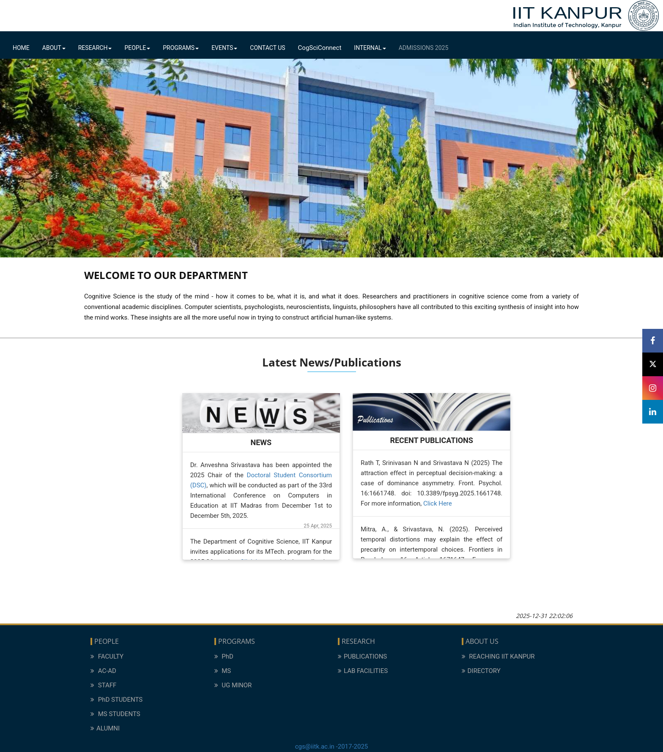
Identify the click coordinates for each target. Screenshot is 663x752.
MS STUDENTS (115, 714)
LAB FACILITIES (363, 671)
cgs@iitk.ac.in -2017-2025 (331, 746)
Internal (370, 47)
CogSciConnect (320, 48)
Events (224, 47)
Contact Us (267, 47)
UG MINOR (233, 685)
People (137, 47)
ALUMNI (105, 728)
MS (222, 671)
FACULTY (106, 656)
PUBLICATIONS (362, 656)
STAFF (103, 685)
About (54, 47)
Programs (181, 47)
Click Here (437, 503)
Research (95, 47)
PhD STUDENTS (116, 699)
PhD (223, 656)
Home (21, 47)
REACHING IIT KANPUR (498, 656)
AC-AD (103, 671)
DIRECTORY (481, 671)
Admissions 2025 (424, 47)
